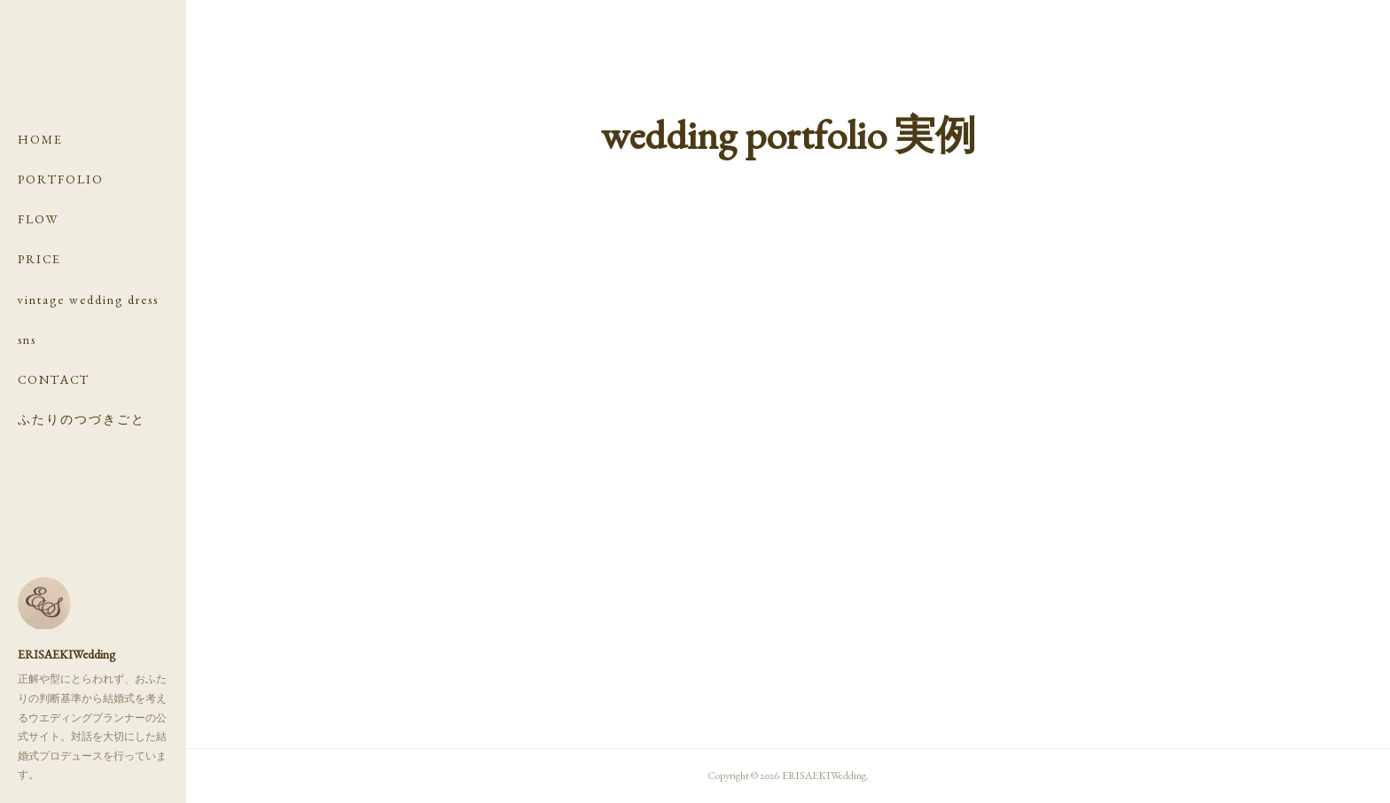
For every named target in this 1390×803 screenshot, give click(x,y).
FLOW (38, 219)
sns (27, 339)
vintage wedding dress (88, 300)
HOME (40, 139)
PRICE (39, 259)
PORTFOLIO (61, 179)
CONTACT (54, 379)
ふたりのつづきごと (81, 419)
